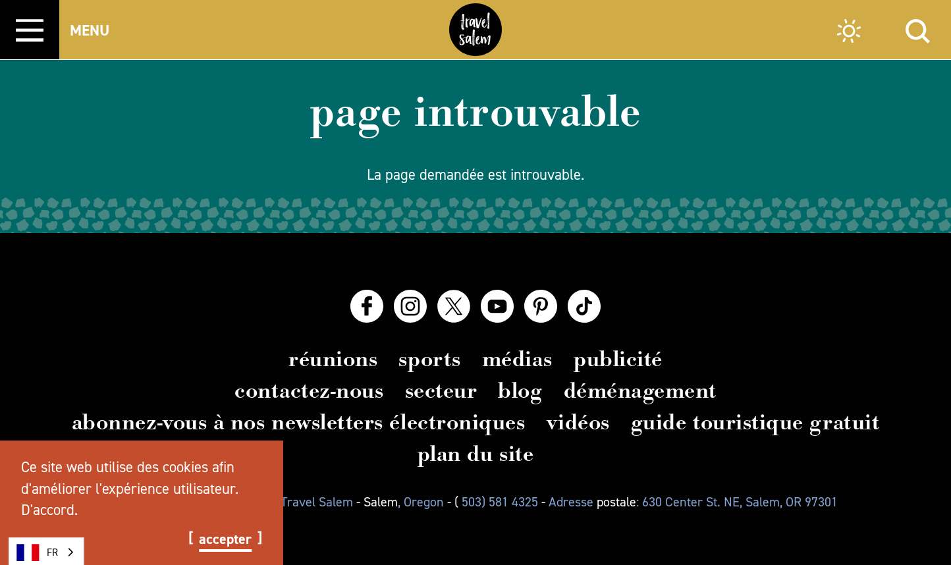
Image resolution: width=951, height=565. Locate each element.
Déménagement (640, 390)
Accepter (225, 539)
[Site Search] (918, 29)
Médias (517, 358)
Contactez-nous (309, 390)
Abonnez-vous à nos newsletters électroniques (299, 422)
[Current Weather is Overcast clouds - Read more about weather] (848, 32)
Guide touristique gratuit (755, 422)
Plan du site (475, 453)
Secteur (441, 390)
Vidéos (578, 422)
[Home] (475, 29)
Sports (429, 358)
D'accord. (49, 510)
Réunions (332, 358)
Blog (520, 390)
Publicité (618, 358)
